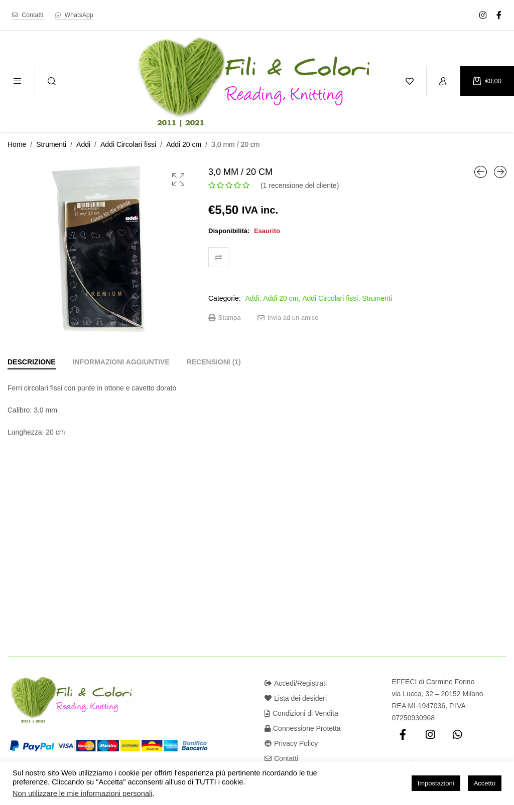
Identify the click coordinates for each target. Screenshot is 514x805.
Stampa (224, 318)
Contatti (281, 758)
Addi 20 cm (183, 144)
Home (17, 144)
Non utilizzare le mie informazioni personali (83, 793)
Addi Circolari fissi (128, 144)
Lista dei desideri (296, 698)
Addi (83, 144)
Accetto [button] (484, 783)
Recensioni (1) (214, 362)
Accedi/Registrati (296, 683)
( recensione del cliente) (300, 185)
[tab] (32, 361)
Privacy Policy (291, 743)
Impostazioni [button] (436, 783)
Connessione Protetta (303, 728)
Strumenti (51, 144)
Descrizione (32, 362)
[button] (178, 179)
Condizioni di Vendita (301, 713)
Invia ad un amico (288, 318)
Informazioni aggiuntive (121, 362)
